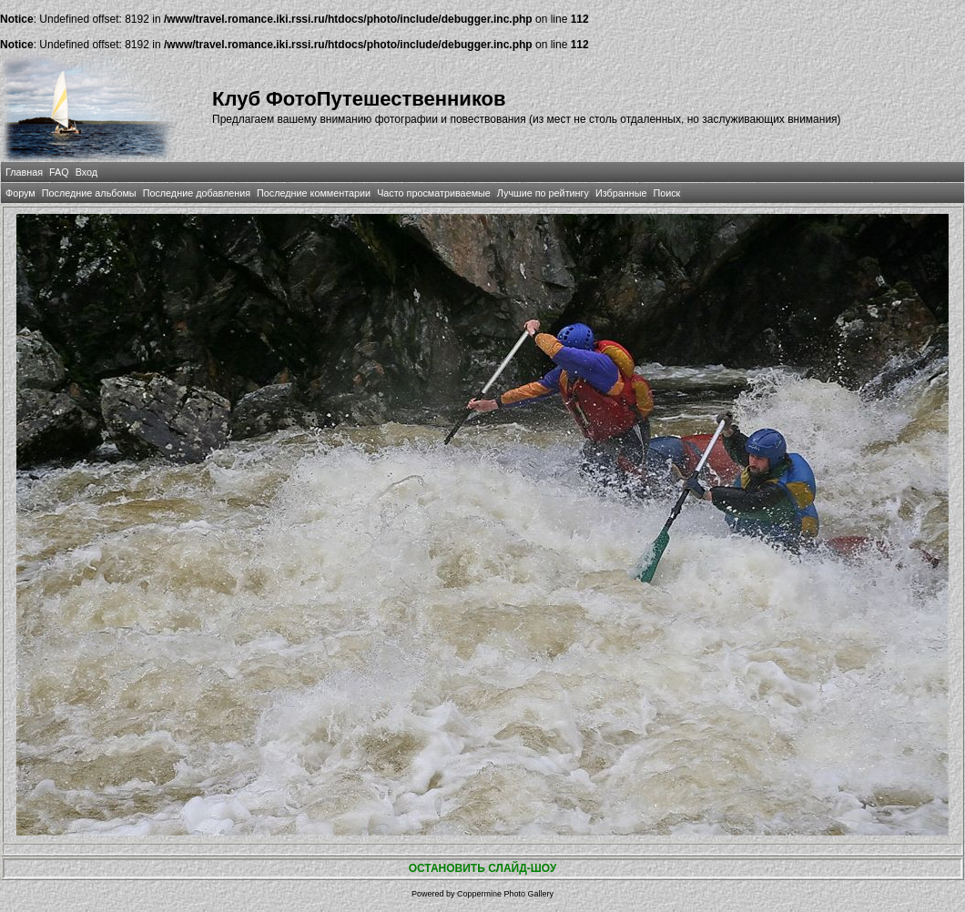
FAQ (59, 172)
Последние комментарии (314, 192)
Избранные (620, 192)
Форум (20, 192)
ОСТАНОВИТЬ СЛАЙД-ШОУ (483, 868)
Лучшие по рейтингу (543, 192)
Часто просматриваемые (434, 192)
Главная (24, 172)
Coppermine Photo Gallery (505, 893)
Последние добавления (196, 192)
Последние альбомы (89, 192)
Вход (86, 172)
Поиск (666, 192)
